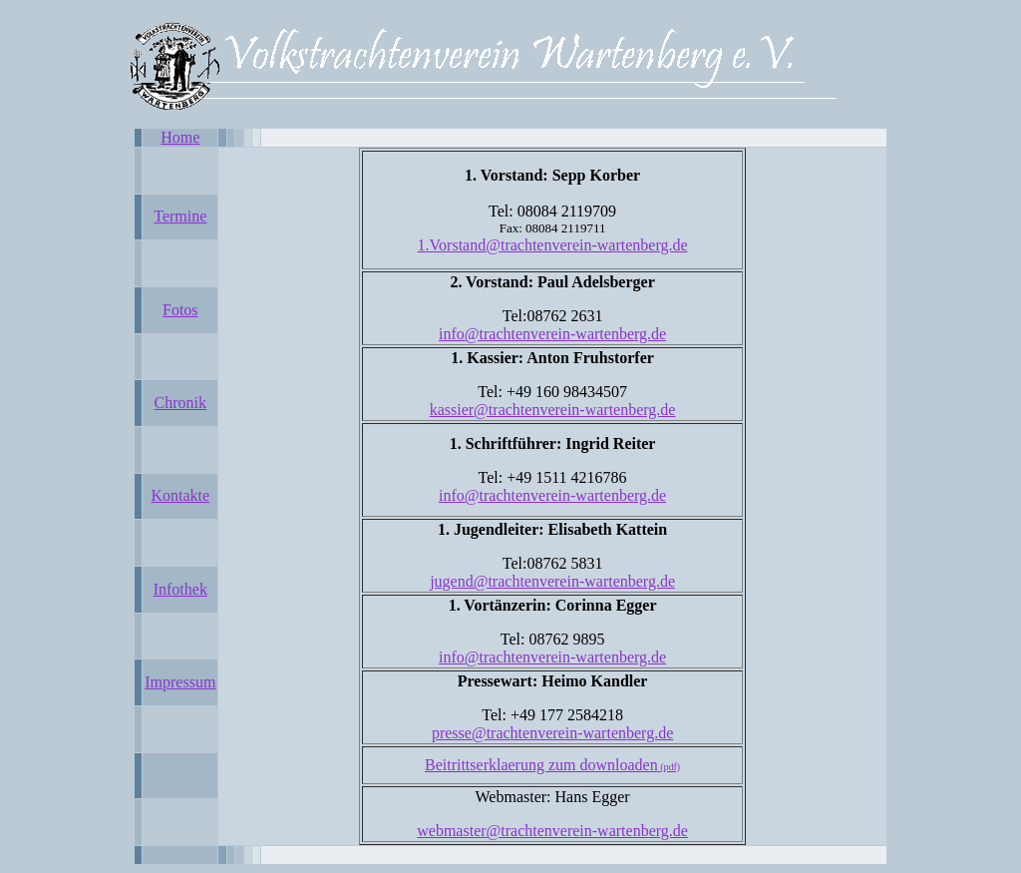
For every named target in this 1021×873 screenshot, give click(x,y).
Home (180, 137)
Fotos (180, 309)
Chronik (180, 402)
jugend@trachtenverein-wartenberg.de (552, 581)
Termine (180, 216)
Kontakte (180, 495)
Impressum (180, 681)
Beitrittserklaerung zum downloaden (552, 764)
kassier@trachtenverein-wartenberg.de (553, 409)
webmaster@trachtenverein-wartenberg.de (552, 830)
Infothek (180, 589)
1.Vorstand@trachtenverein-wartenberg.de (553, 244)
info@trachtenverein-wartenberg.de (552, 333)
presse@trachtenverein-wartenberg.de (552, 732)
